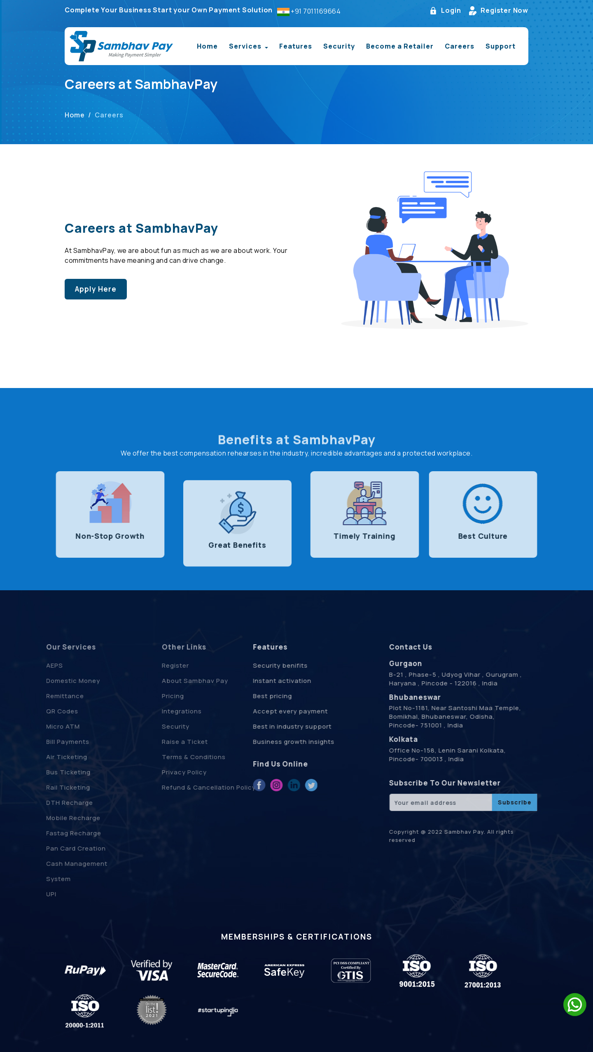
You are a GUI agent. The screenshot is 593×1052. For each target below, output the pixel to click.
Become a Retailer (400, 47)
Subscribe (530, 802)
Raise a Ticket (199, 741)
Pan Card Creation (62, 848)
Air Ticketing (53, 757)
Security (339, 47)
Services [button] (246, 47)
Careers (459, 47)
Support (501, 47)
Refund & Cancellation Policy (223, 787)
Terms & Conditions (208, 757)
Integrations (196, 711)
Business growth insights (278, 741)
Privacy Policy (198, 772)
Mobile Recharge (60, 818)
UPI (38, 894)
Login (445, 11)
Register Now (498, 11)
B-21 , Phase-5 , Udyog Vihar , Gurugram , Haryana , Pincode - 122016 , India (471, 678)
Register (189, 665)
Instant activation (267, 680)
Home (207, 47)
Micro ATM (49, 726)
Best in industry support (277, 726)
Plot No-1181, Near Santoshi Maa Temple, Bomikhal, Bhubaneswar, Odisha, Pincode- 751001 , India (471, 716)
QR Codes (49, 711)
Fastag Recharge (60, 833)
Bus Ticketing (55, 772)
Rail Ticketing (55, 787)
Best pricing (257, 696)
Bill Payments (54, 741)
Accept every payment (275, 711)
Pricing (187, 696)
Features (295, 47)
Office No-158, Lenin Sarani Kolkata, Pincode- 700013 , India (463, 754)
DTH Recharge (56, 802)
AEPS (41, 665)
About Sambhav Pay (209, 680)
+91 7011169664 (316, 12)
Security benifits (265, 665)
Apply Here (94, 289)
